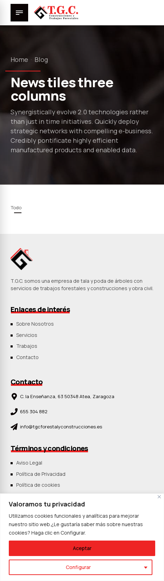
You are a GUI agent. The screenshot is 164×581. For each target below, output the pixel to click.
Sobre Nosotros (35, 323)
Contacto (27, 357)
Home (19, 59)
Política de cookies (38, 484)
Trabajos (26, 346)
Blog (41, 59)
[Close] (159, 496)
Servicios (26, 335)
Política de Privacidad (40, 474)
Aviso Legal (29, 462)
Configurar (78, 567)
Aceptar (82, 548)
